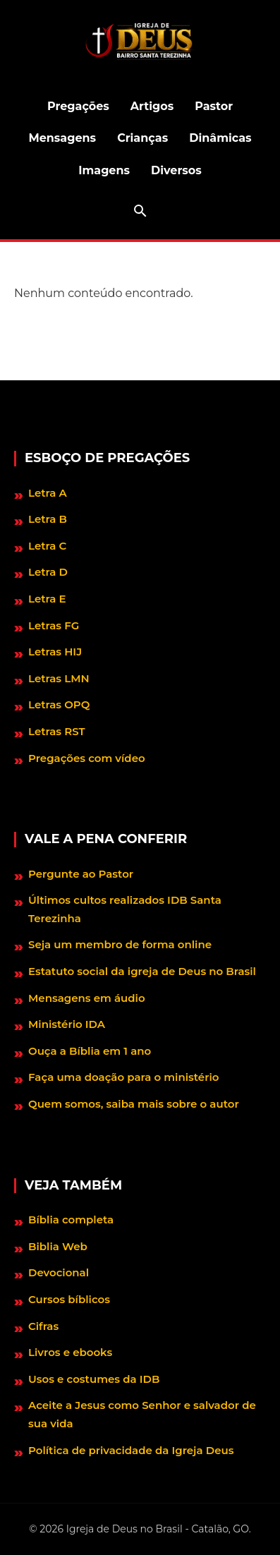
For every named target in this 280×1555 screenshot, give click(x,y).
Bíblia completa (71, 1219)
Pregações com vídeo (86, 758)
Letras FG (53, 625)
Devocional (58, 1272)
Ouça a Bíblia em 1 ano (89, 1051)
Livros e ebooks (70, 1352)
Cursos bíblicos (69, 1299)
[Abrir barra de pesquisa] (140, 211)
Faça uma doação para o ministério (123, 1077)
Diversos (176, 170)
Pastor (214, 106)
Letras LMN (59, 678)
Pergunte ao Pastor (80, 874)
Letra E (47, 598)
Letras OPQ (59, 704)
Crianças (142, 138)
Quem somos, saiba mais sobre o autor (133, 1104)
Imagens (104, 170)
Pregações (78, 106)
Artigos (152, 106)
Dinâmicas (220, 138)
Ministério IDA (66, 1024)
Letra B (47, 519)
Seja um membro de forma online (120, 944)
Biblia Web (57, 1246)
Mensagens (62, 138)
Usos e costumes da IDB (93, 1379)
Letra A (47, 493)
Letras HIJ (55, 651)
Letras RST (56, 731)
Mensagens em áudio (86, 998)
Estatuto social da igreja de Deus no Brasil (142, 971)
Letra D (48, 572)
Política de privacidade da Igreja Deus (130, 1450)
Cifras (43, 1326)
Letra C (47, 545)
